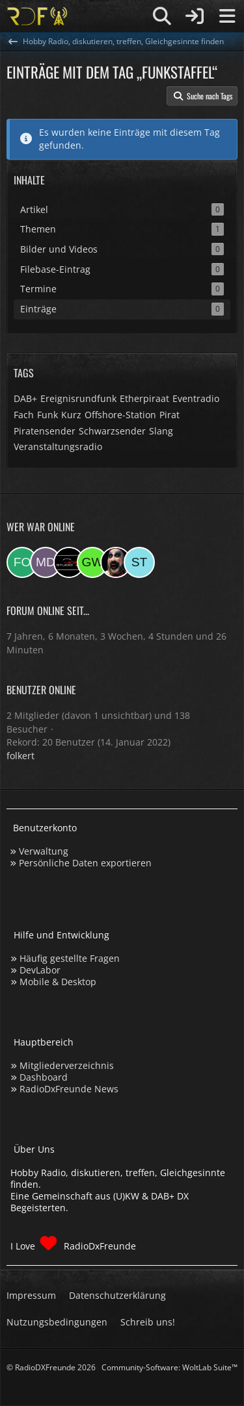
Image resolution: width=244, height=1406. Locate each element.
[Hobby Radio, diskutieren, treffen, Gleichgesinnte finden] (37, 16)
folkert (20, 755)
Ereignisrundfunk (78, 398)
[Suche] (162, 16)
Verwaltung (43, 851)
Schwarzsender (112, 431)
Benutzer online (41, 689)
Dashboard (44, 1077)
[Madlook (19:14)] (115, 562)
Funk (47, 414)
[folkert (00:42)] (22, 562)
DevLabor (40, 970)
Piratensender (44, 431)
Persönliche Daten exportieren (85, 863)
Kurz (71, 414)
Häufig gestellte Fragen (70, 958)
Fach (24, 414)
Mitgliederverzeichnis (67, 1065)
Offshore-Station (120, 414)
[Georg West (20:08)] (92, 562)
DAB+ (25, 398)
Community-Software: (169, 1367)
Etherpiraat (144, 398)
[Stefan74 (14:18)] (139, 562)
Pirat (169, 414)
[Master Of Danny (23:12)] (45, 562)
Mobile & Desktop (58, 981)
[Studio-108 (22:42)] (69, 562)
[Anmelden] (195, 16)
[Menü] (227, 16)
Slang (161, 431)
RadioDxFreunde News (69, 1089)
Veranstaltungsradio (58, 446)
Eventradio (195, 398)
